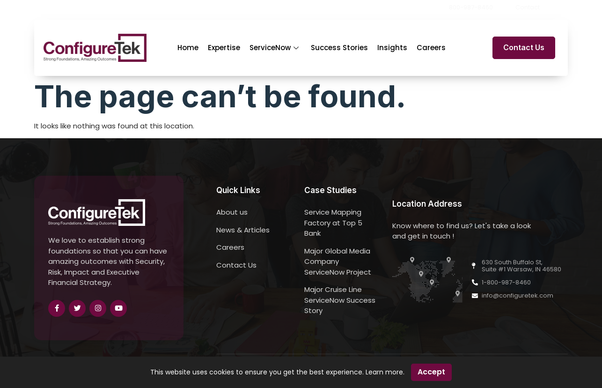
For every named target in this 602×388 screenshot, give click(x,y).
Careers (431, 47)
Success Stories (339, 47)
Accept (431, 371)
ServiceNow (274, 47)
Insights (392, 47)
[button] (565, 7)
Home (187, 47)
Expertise (224, 47)
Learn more (384, 372)
